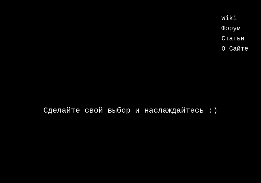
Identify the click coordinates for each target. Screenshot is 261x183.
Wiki (229, 18)
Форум (231, 28)
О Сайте (234, 49)
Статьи (232, 38)
